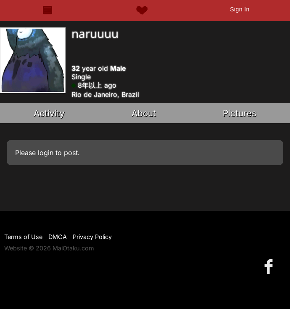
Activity (49, 113)
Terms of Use (23, 236)
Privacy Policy (92, 236)
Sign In (239, 9)
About (144, 113)
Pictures (239, 113)
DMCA (57, 236)
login (45, 152)
